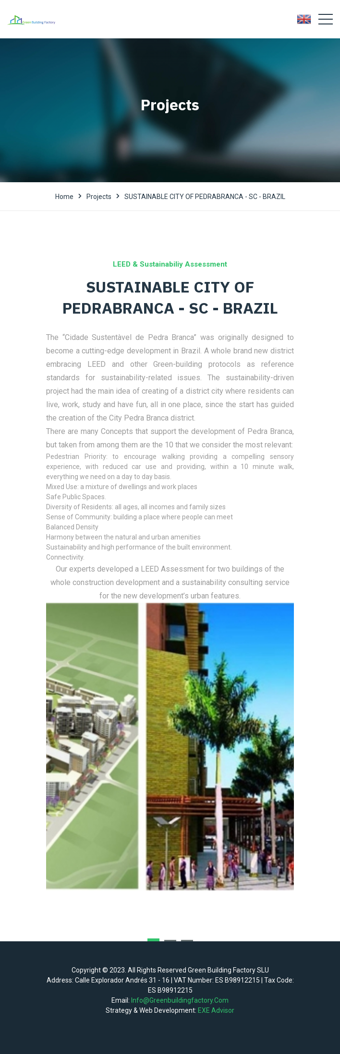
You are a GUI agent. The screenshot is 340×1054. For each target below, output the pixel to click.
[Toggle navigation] (325, 19)
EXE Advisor (216, 1010)
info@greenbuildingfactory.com (180, 1000)
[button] (153, 939)
